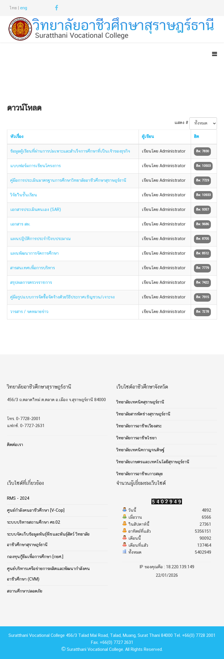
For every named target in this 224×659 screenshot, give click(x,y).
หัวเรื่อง (16, 137)
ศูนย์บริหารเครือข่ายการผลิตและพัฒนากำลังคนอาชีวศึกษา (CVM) (48, 574)
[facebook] (56, 9)
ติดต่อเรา (15, 445)
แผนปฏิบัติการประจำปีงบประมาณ (40, 239)
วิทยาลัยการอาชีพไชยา (136, 438)
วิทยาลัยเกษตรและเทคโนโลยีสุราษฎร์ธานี (152, 462)
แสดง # (181, 122)
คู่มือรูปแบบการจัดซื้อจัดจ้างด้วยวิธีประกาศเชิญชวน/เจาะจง (62, 297)
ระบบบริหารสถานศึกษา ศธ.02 (33, 522)
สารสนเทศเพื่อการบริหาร (32, 268)
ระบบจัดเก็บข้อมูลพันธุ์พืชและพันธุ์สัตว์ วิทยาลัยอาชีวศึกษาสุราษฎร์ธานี (48, 540)
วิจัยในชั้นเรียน (23, 195)
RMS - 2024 (18, 498)
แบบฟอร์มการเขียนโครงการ (35, 166)
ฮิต (196, 137)
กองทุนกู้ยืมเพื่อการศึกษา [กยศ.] (35, 557)
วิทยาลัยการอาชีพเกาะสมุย (139, 474)
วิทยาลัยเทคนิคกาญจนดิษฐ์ (140, 450)
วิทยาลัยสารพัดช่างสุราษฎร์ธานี (143, 414)
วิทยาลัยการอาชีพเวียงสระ (139, 426)
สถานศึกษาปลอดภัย (24, 591)
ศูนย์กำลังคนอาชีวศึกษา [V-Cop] (35, 510)
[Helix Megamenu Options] (214, 55)
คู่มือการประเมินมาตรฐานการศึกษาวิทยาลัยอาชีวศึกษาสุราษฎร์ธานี (68, 180)
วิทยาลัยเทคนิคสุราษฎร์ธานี (140, 402)
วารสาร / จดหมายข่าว (29, 312)
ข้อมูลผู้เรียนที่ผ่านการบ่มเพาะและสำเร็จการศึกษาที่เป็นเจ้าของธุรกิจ (70, 151)
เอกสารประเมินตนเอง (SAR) (35, 210)
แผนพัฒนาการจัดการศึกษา (34, 253)
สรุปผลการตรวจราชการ (31, 282)
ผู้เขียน (148, 137)
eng (23, 8)
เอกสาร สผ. (20, 224)
